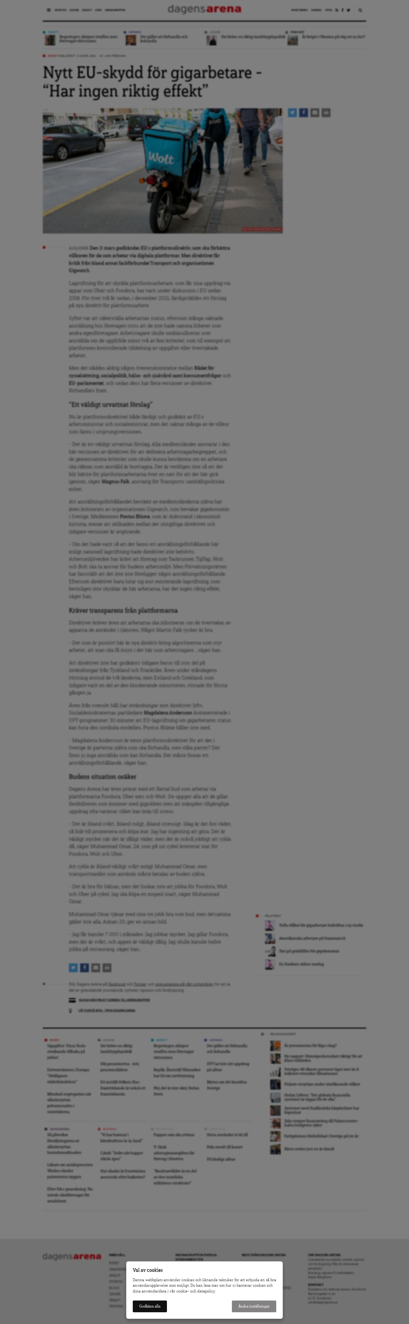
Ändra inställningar (254, 1306)
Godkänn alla (149, 1306)
